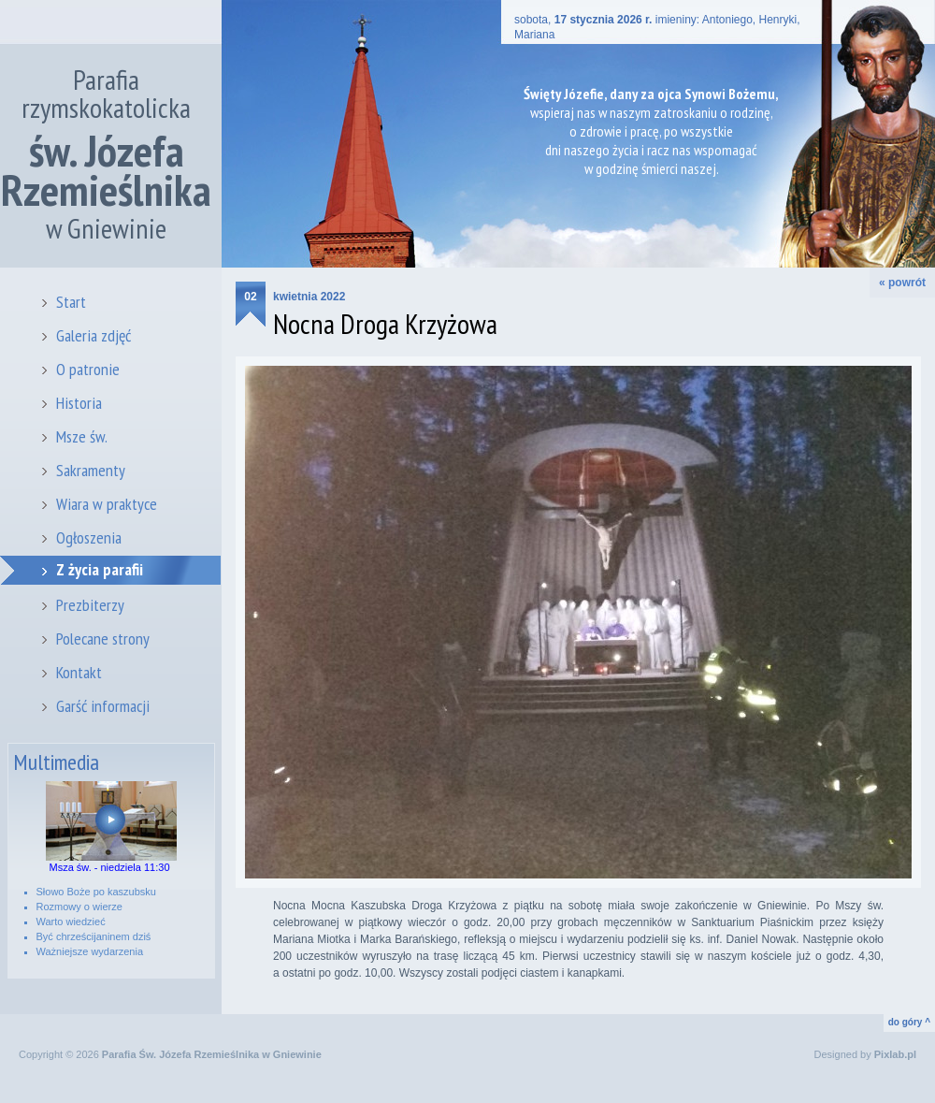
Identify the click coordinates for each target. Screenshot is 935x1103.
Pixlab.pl (895, 1054)
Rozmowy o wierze (79, 906)
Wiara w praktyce (106, 504)
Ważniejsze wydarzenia (90, 951)
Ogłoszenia (89, 537)
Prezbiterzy (90, 605)
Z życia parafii (99, 569)
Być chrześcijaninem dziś (93, 936)
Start (71, 301)
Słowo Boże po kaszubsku (96, 891)
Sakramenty (90, 470)
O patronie (88, 369)
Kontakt (79, 672)
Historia (79, 403)
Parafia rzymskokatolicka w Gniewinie (106, 153)
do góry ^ (909, 1022)
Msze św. (82, 436)
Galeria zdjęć (93, 335)
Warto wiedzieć (71, 921)
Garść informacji (103, 706)
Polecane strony (103, 638)
